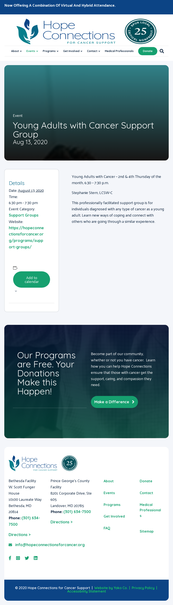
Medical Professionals (119, 51)
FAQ (107, 528)
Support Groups (23, 215)
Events (30, 51)
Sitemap (147, 531)
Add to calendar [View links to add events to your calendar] (32, 279)
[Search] (160, 51)
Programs (49, 51)
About (15, 51)
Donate (148, 51)
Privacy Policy (143, 588)
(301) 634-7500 (77, 511)
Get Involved (71, 51)
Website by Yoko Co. (110, 588)
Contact (92, 51)
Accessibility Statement (86, 591)
